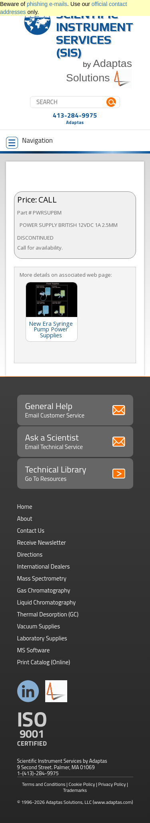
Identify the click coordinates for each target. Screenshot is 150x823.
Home (24, 506)
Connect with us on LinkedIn (28, 691)
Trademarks (75, 790)
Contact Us (30, 530)
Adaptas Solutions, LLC (69, 802)
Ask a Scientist (75, 441)
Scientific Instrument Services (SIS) (94, 33)
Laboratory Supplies (42, 638)
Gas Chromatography (43, 590)
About (24, 518)
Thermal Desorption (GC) (48, 614)
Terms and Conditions (44, 784)
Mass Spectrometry (42, 578)
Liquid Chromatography (46, 602)
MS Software (33, 650)
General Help (75, 409)
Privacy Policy (112, 784)
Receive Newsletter (41, 542)
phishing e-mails (47, 4)
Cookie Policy (82, 784)
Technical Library (75, 473)
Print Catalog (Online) (43, 662)
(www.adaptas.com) (113, 802)
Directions (30, 554)
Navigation (29, 142)
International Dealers (43, 566)
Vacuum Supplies (38, 626)
